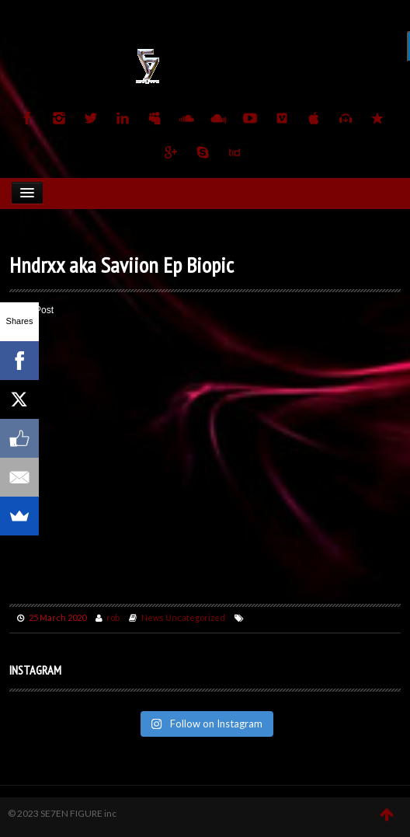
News (152, 617)
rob (113, 617)
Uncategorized (195, 617)
